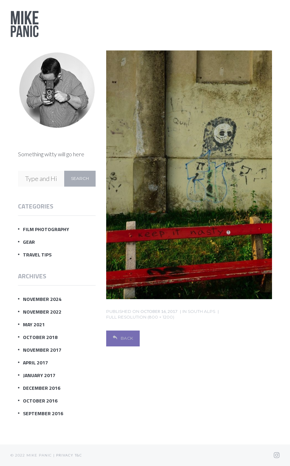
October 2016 (40, 400)
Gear (29, 242)
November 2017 (42, 349)
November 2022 (42, 311)
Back (123, 338)
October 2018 (40, 337)
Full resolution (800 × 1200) (140, 317)
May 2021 (34, 324)
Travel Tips (37, 254)
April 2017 (35, 362)
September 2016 (43, 413)
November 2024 (42, 299)
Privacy (64, 455)
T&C (78, 455)
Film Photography (46, 229)
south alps (201, 311)
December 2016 (41, 388)
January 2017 (39, 375)
